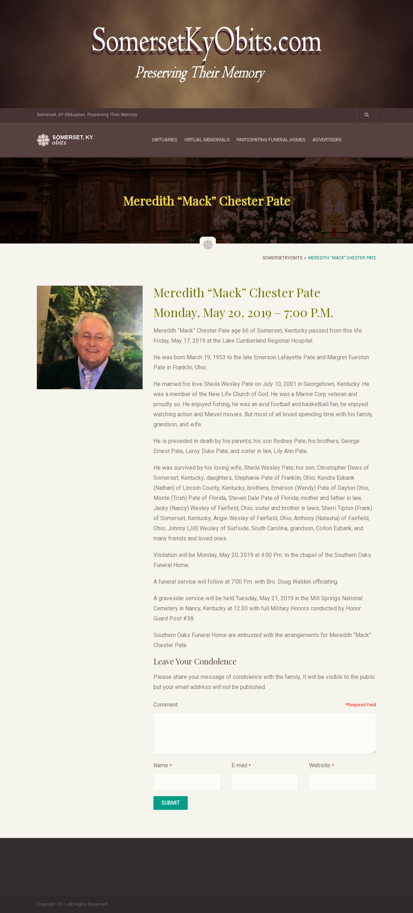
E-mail (239, 765)
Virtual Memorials (207, 139)
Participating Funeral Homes (270, 139)
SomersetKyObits (282, 257)
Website (319, 765)
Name (160, 765)
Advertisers (327, 139)
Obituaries (164, 139)
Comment (165, 704)
